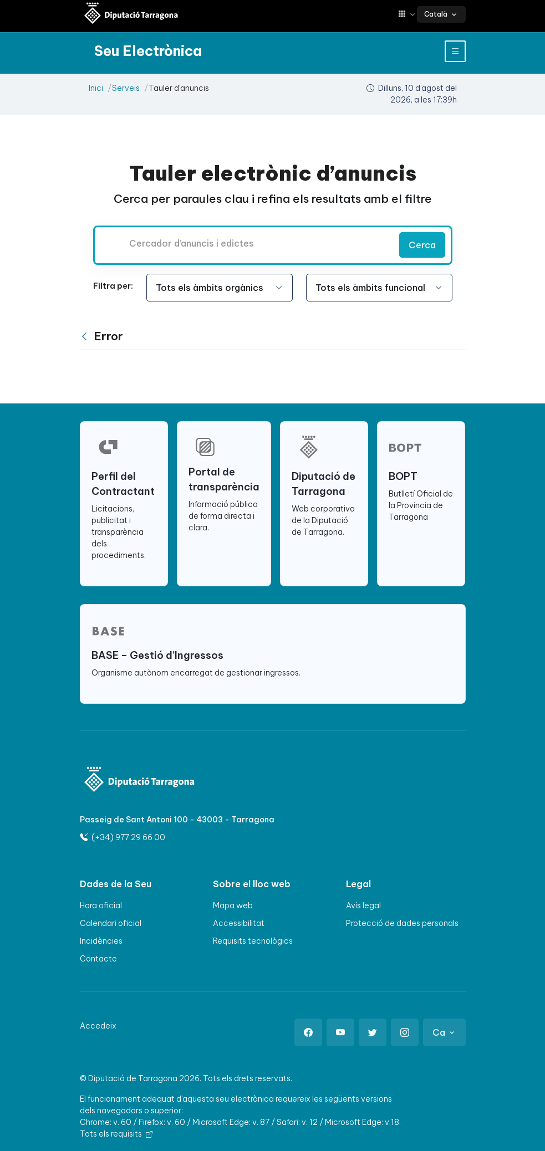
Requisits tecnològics (253, 941)
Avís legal (363, 905)
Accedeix (98, 1026)
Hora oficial (101, 905)
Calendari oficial (110, 923)
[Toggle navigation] (455, 51)
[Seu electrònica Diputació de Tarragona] (131, 14)
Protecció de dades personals (402, 923)
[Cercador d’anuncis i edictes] (244, 243)
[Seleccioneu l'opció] (219, 287)
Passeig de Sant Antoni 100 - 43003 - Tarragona (177, 820)
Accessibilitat (238, 923)
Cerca (422, 244)
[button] (407, 14)
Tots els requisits (116, 1134)
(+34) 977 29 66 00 (122, 837)
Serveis (126, 88)
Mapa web (233, 905)
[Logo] (140, 780)
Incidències (101, 941)
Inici (96, 88)
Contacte (98, 959)
